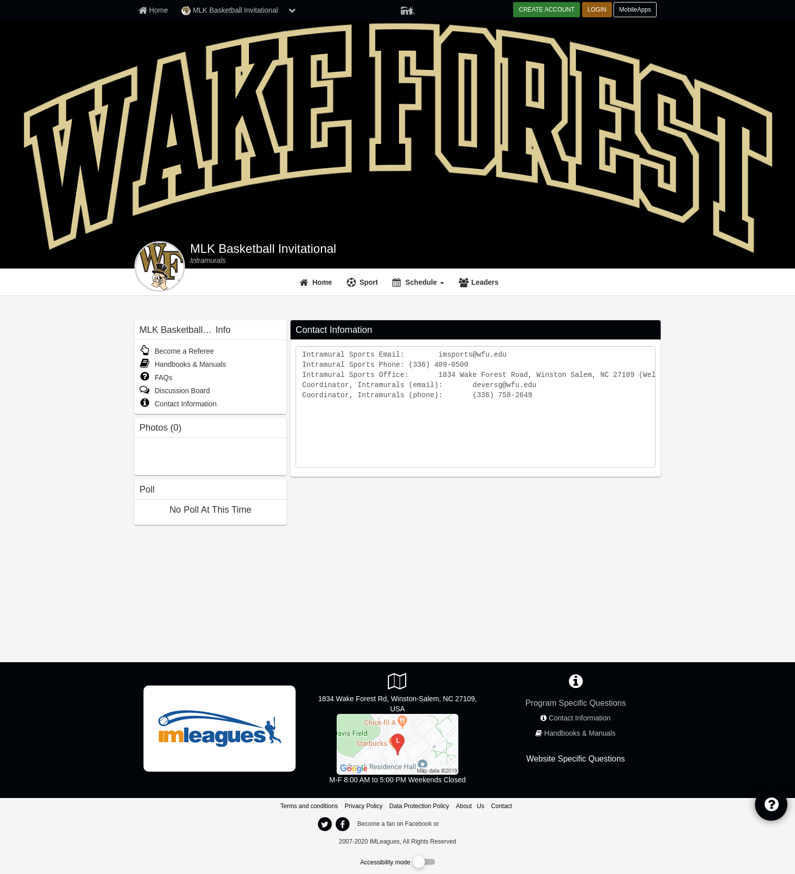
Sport (368, 282)
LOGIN (597, 9)
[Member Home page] (153, 10)
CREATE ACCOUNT (546, 9)
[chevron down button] (292, 10)
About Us (470, 806)
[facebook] (461, 823)
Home (322, 282)
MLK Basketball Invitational (263, 248)
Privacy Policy (364, 806)
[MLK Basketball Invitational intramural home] (208, 260)
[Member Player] (407, 9)
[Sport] (364, 282)
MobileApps (635, 9)
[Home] (317, 282)
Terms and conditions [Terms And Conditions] (309, 806)
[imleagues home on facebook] (342, 824)
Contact (501, 806)
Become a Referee (176, 351)
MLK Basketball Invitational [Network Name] (230, 10)
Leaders (485, 282)
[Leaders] (480, 282)
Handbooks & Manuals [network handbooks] (580, 733)
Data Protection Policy (419, 806)
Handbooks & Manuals (182, 364)
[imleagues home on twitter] (324, 824)
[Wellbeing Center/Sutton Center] (397, 744)
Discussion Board (174, 391)
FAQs (155, 377)
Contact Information (177, 404)
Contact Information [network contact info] (579, 718)
